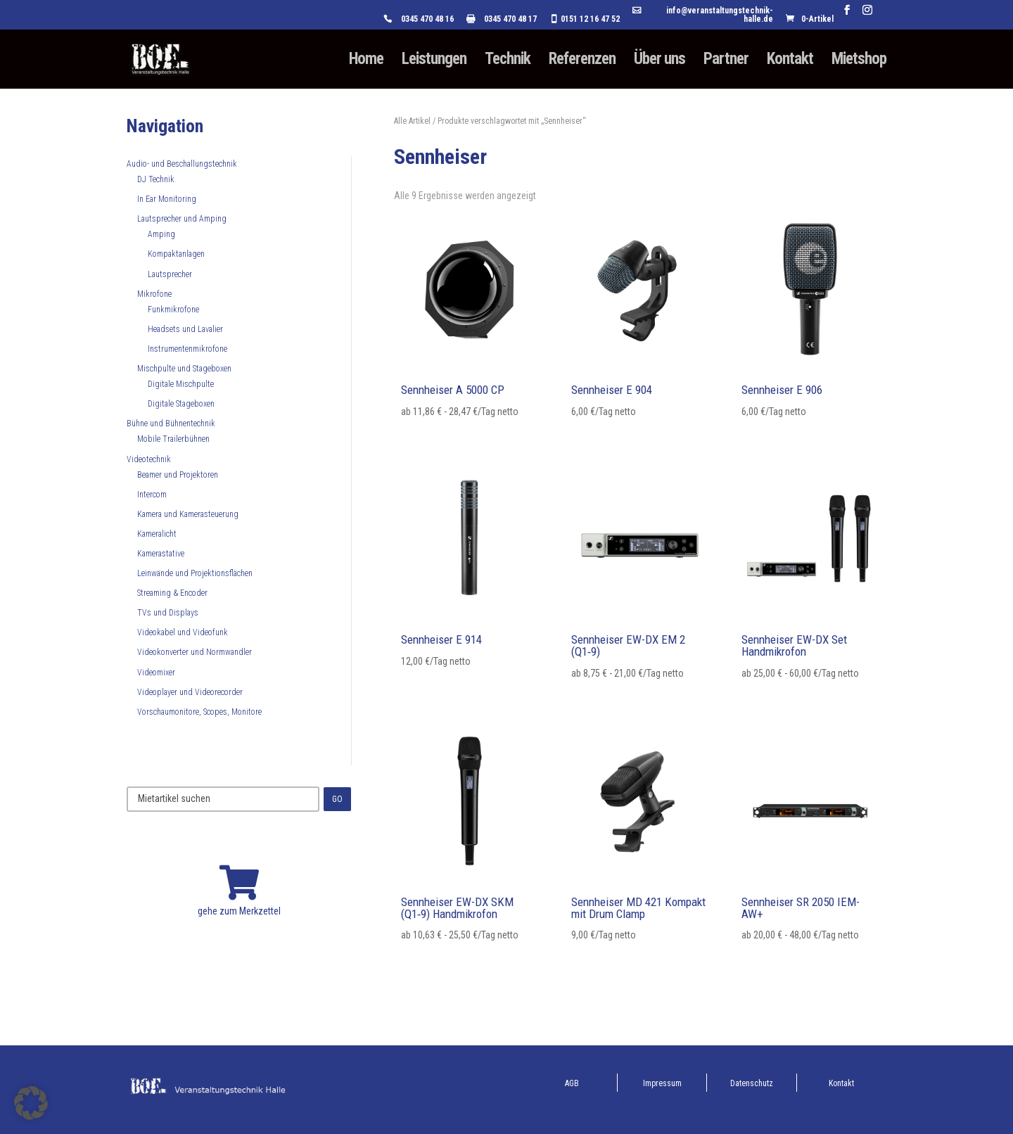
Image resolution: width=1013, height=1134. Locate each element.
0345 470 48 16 (427, 19)
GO (337, 799)
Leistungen (434, 61)
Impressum (662, 1083)
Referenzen (582, 61)
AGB (572, 1083)
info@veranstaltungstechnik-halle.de (719, 15)
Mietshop (859, 61)
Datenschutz (751, 1083)
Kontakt (790, 61)
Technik (507, 61)
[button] (31, 1103)
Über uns (659, 61)
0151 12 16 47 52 (590, 19)
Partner (725, 61)
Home (366, 61)
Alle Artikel (412, 121)
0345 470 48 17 (510, 19)
